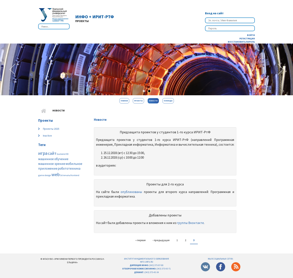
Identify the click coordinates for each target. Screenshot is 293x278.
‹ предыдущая (161, 240)
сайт (52, 153)
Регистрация (247, 38)
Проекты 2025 (51, 128)
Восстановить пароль (241, 41)
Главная (124, 101)
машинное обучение (53, 159)
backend (61, 154)
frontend (74, 175)
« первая (140, 240)
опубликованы (131, 192)
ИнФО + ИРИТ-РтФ (94, 17)
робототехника (69, 168)
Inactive (47, 135)
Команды (168, 101)
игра (43, 153)
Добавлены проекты (165, 215)
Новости (153, 101)
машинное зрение (51, 164)
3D (67, 154)
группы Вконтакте (190, 223)
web (55, 174)
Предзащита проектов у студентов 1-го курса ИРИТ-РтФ (165, 132)
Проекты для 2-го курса (165, 184)
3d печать (65, 175)
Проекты (138, 101)
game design (44, 175)
